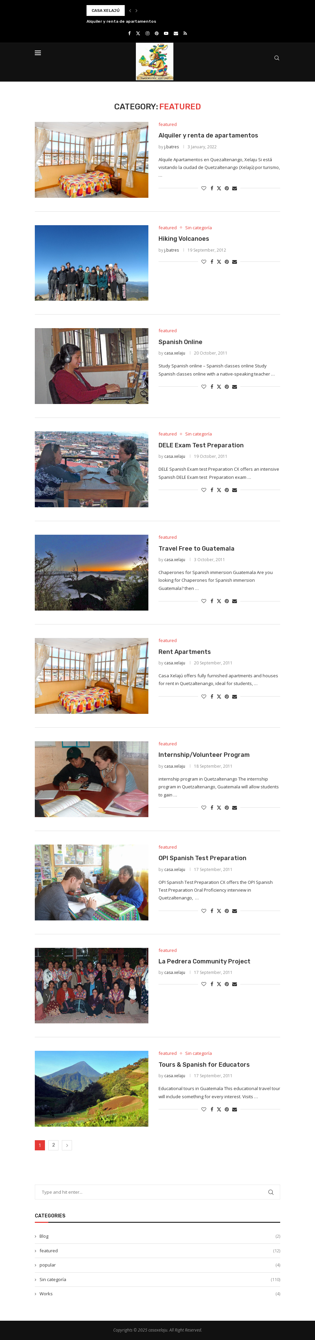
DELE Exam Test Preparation (201, 445)
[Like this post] (203, 188)
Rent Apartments (185, 652)
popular (160, 1265)
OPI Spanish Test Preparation (202, 858)
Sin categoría (160, 1279)
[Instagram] (147, 33)
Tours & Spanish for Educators (204, 1064)
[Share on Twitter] (219, 188)
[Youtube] (166, 33)
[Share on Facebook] (212, 188)
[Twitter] (138, 33)
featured (160, 1251)
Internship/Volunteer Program (204, 755)
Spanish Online (180, 342)
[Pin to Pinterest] (227, 188)
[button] (130, 10)
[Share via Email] (234, 188)
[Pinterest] (157, 33)
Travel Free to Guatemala (197, 548)
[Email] (176, 33)
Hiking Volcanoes (184, 238)
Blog (160, 1236)
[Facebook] (129, 33)
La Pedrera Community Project (204, 961)
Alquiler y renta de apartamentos (121, 21)
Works (160, 1294)
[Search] (276, 58)
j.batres (171, 147)
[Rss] (185, 33)
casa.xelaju (174, 353)
